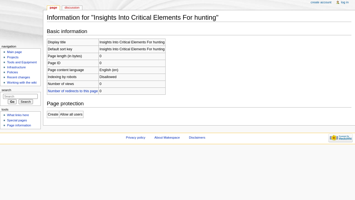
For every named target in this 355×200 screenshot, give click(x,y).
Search (6, 90)
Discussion (72, 7)
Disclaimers (197, 137)
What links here (18, 115)
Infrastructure (16, 67)
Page (53, 7)
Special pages (17, 120)
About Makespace (167, 137)
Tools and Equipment (22, 62)
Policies (12, 72)
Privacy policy (135, 137)
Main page (14, 52)
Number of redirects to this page (73, 91)
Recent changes (18, 77)
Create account (321, 2)
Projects (12, 57)
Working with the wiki (22, 82)
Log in (345, 2)
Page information (19, 125)
